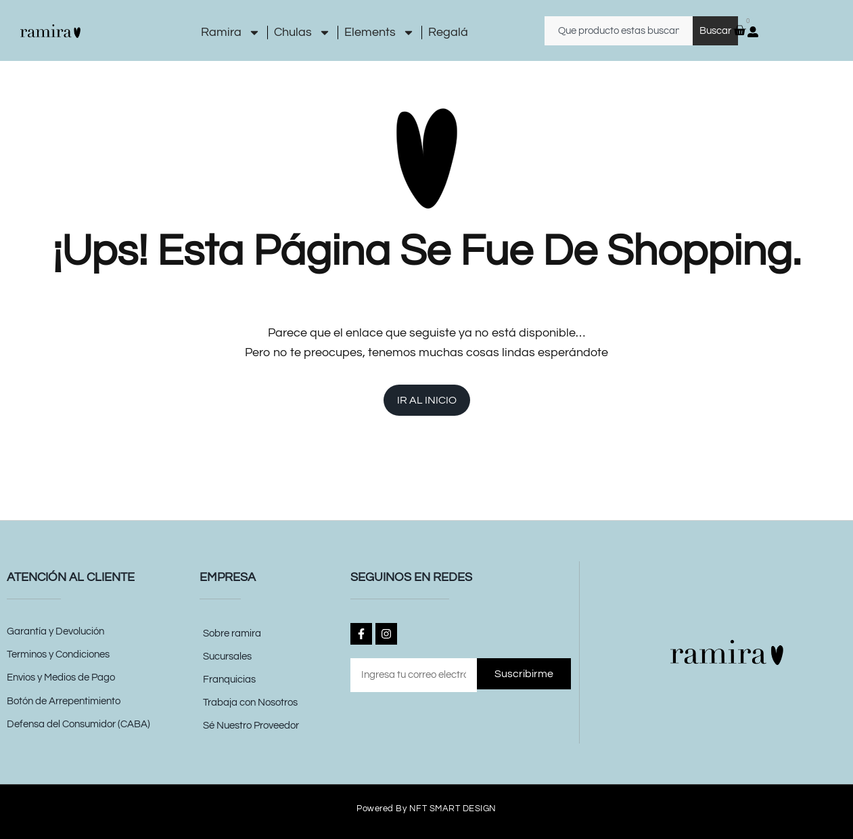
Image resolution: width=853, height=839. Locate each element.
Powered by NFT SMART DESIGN (426, 808)
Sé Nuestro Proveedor (251, 725)
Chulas (302, 32)
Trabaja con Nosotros (250, 702)
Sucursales (227, 656)
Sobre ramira (232, 633)
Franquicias (229, 679)
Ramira (230, 32)
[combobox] (619, 30)
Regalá (448, 32)
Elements (379, 32)
